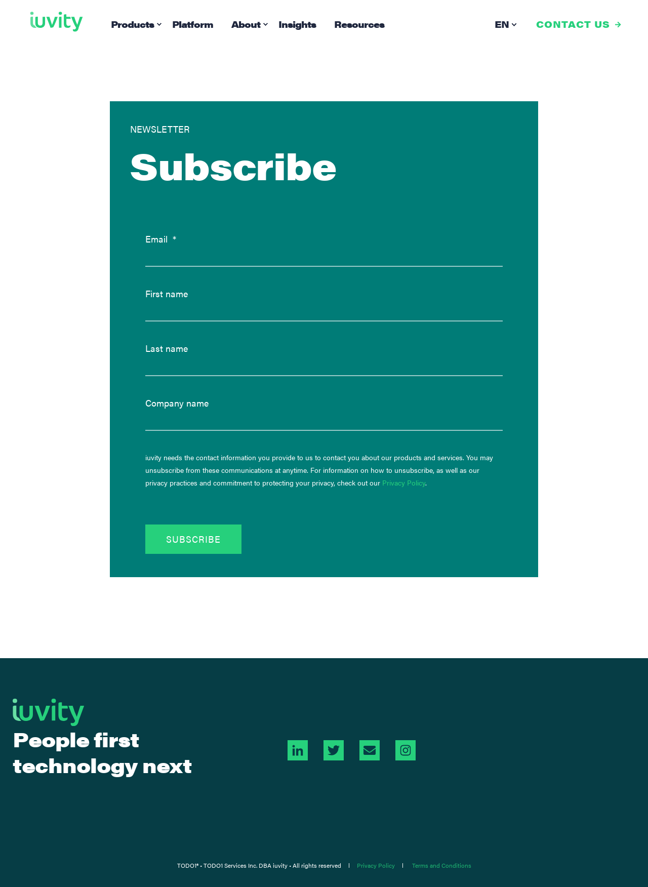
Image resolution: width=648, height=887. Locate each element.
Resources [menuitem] (359, 24)
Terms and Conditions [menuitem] (441, 865)
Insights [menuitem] (297, 24)
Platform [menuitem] (192, 24)
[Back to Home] (56, 21)
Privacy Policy (403, 482)
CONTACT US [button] (573, 24)
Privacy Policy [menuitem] (376, 865)
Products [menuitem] (132, 24)
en (502, 24)
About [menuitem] (245, 24)
